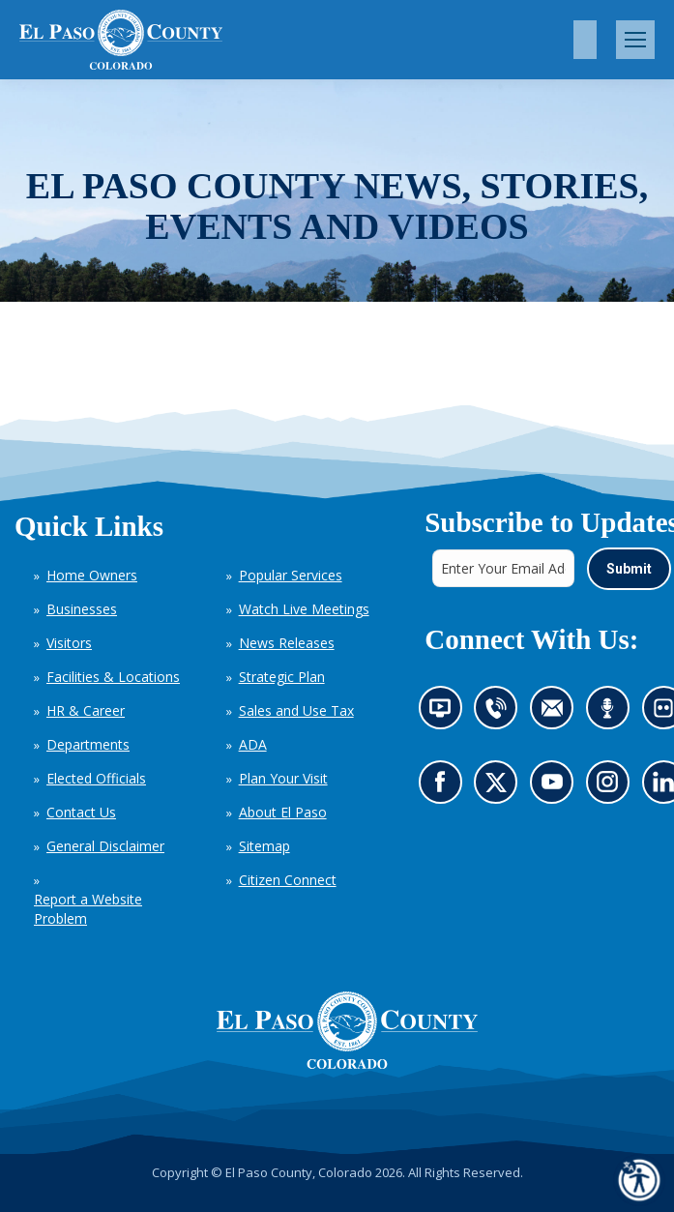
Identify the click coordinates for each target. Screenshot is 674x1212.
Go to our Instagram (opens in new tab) (612, 788)
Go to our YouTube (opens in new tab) (556, 788)
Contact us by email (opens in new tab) (557, 713)
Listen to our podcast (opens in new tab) (611, 713)
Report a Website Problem (88, 909)
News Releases (287, 643)
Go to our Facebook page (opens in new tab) (444, 788)
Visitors (69, 643)
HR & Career (85, 710)
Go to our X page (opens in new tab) (500, 788)
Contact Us (81, 812)
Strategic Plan (282, 676)
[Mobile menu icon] (635, 39)
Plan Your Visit (283, 778)
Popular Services (290, 575)
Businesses (81, 609)
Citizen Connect (288, 880)
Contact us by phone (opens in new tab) (500, 713)
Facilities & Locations (113, 676)
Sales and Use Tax (296, 710)
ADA (253, 744)
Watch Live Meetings (304, 609)
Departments (88, 744)
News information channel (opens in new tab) (445, 713)
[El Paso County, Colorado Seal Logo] (347, 1030)
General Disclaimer (105, 846)
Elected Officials (96, 778)
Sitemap (264, 846)
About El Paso (283, 812)
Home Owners (91, 575)
